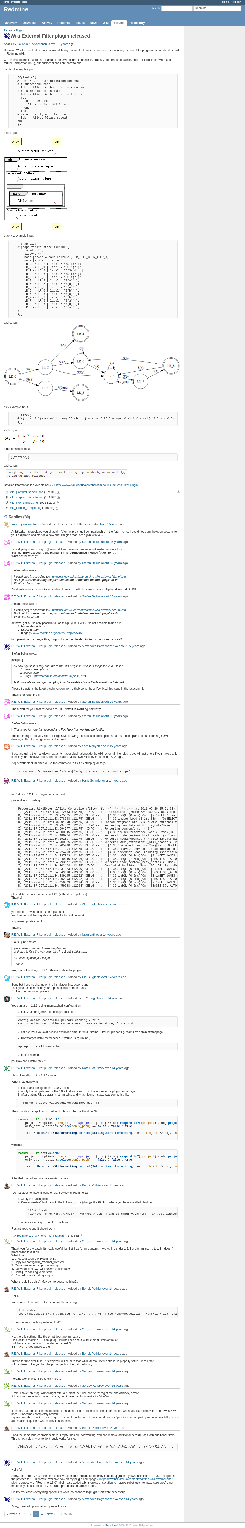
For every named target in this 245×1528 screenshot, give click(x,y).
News (93, 23)
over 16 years (59, 44)
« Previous (13, 1514)
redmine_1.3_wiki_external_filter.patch (41, 1235)
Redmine (110, 1525)
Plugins (20, 30)
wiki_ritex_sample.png (24, 502)
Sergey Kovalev (93, 1241)
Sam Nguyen (91, 746)
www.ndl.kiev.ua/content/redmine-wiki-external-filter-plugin (86, 549)
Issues (80, 23)
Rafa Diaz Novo (93, 1068)
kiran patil (88, 934)
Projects (15, 1)
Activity (47, 23)
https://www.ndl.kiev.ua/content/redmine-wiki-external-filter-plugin (96, 485)
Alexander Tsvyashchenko (33, 44)
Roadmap (64, 23)
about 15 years (109, 524)
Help (24, 1)
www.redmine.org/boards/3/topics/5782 (57, 633)
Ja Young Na (91, 998)
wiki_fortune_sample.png (25, 508)
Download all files (178, 491)
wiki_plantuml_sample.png (26, 492)
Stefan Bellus (91, 542)
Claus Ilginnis (91, 904)
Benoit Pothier (91, 1185)
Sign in (226, 1)
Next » (51, 1514)
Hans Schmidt (91, 780)
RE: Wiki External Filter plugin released (38, 542)
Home (6, 1)
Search (155, 8)
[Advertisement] (208, 100)
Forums (119, 23)
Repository (137, 23)
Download (29, 23)
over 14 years (111, 780)
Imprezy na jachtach (25, 524)
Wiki (106, 23)
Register (236, 1)
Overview (11, 23)
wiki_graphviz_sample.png (26, 497)
